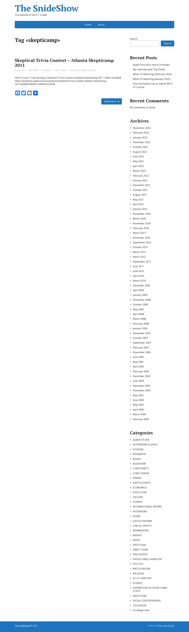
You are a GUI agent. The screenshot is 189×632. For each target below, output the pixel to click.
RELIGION (138, 573)
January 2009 (140, 295)
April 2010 (138, 276)
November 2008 (142, 299)
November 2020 (142, 213)
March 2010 (139, 280)
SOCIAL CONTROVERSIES (147, 600)
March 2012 (139, 256)
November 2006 (142, 352)
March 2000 (139, 414)
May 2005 (138, 361)
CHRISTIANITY (141, 468)
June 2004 (138, 380)
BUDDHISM (139, 463)
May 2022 (138, 161)
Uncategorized (141, 610)
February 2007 (141, 347)
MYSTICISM (139, 545)
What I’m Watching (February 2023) (152, 74)
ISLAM (136, 516)
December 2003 (141, 385)
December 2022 (141, 142)
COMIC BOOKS (141, 473)
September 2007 (142, 342)
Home (88, 24)
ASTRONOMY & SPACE (145, 444)
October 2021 (140, 190)
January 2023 (140, 137)
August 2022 (140, 151)
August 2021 (140, 194)
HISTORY (138, 497)
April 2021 (138, 204)
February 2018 (141, 228)
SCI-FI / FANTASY (142, 578)
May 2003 (138, 395)
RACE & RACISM (141, 568)
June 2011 (138, 266)
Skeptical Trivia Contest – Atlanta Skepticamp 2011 (64, 62)
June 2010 (138, 271)
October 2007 (140, 338)
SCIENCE (137, 583)
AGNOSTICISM (141, 439)
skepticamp (86, 70)
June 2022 (138, 156)
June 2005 (138, 357)
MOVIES (137, 535)
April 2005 (138, 366)
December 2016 (141, 237)
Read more (110, 101)
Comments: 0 (46, 70)
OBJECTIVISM (140, 549)
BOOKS (137, 459)
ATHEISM (138, 449)
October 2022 (140, 147)
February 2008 (141, 323)
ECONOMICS (140, 487)
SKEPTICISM (33, 70)
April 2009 (138, 290)
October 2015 (140, 247)
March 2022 (139, 170)
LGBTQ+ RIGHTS (142, 525)
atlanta (77, 70)
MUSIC (136, 540)
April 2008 (138, 314)
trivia (94, 70)
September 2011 (142, 261)
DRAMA (137, 478)
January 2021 (140, 209)
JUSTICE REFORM (142, 521)
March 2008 (139, 318)
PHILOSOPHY (140, 554)
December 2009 (141, 285)
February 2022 (141, 175)
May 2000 (138, 404)
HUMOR (137, 501)
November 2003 (142, 390)
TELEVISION (139, 605)
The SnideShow (46, 8)
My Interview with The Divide (149, 69)
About (101, 24)
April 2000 (138, 409)
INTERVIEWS (140, 511)
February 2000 (141, 419)
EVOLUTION (140, 492)
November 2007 (142, 333)
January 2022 (140, 180)
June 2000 (138, 400)
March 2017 (139, 232)
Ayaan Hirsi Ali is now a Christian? (151, 64)
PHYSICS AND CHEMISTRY (147, 559)
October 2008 (140, 304)
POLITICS (138, 564)
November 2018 (142, 223)
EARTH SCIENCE (142, 482)
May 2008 (138, 309)
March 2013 (139, 252)
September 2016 (142, 242)
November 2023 (142, 128)
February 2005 (141, 371)
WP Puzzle (169, 625)
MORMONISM (141, 530)
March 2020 (139, 218)
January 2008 (140, 328)
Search (133, 38)
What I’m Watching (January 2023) (151, 79)
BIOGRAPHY (139, 454)
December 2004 (141, 376)
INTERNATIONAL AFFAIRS (147, 506)
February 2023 (141, 132)
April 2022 (138, 166)
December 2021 (141, 185)
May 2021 (138, 199)
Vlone (161, 625)
